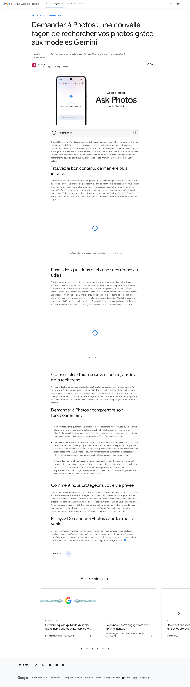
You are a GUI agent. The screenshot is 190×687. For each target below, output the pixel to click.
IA (68, 554)
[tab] (81, 649)
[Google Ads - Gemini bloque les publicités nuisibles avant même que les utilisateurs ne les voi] (63, 615)
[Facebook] (56, 665)
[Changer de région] (153, 678)
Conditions (55, 678)
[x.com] (43, 665)
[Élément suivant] (178, 613)
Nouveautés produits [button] (54, 4)
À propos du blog (112, 678)
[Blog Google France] (33, 15)
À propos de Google (72, 678)
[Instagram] (36, 665)
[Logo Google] (22, 678)
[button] (152, 64)
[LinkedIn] (63, 665)
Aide (126, 678)
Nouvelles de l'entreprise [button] (76, 4)
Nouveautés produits (50, 15)
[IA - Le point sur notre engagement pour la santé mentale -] (127, 615)
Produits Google (93, 678)
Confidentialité (39, 678)
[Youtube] (50, 665)
